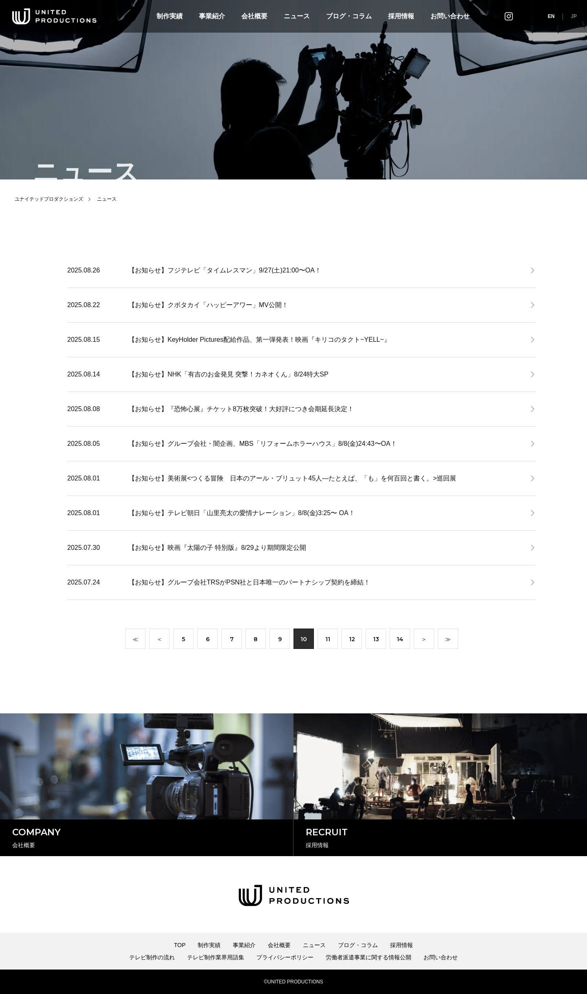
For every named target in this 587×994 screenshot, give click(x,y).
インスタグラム (509, 16)
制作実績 (170, 16)
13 (376, 640)
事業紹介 (212, 16)
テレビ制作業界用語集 (215, 957)
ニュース (297, 16)
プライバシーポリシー (284, 957)
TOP (180, 945)
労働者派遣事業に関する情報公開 (368, 957)
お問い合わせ (450, 16)
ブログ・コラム (349, 16)
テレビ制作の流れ (152, 957)
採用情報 (401, 16)
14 (400, 640)
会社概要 (254, 16)
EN (551, 16)
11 (327, 640)
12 (352, 640)
